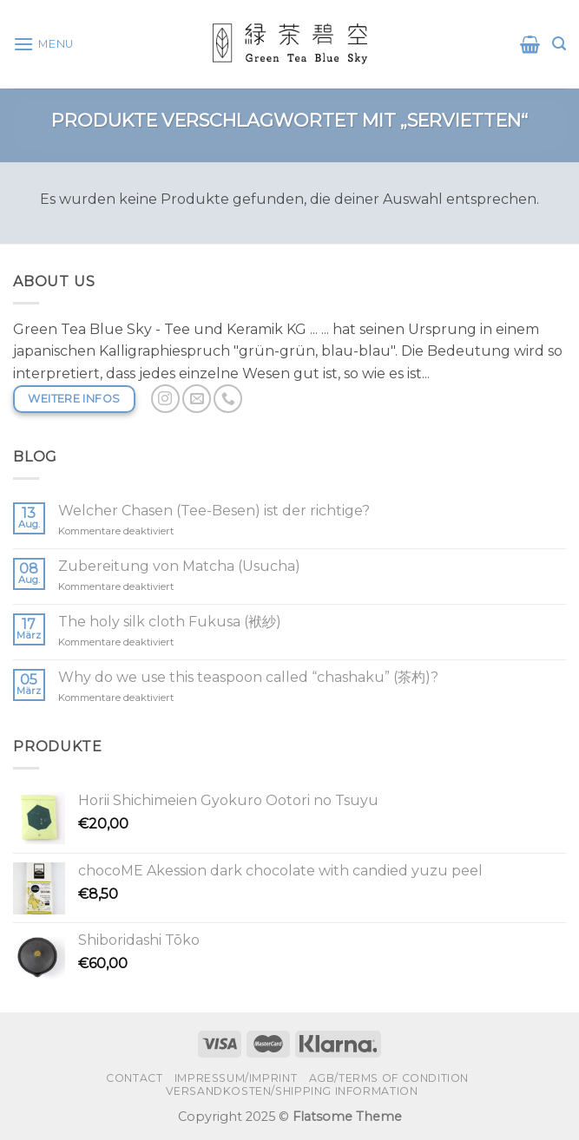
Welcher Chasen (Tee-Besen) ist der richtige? (214, 510)
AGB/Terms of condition (389, 1077)
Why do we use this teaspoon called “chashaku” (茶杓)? (248, 677)
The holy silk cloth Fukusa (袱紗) (169, 621)
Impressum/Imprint (235, 1077)
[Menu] (43, 44)
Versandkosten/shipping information (292, 1090)
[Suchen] (559, 44)
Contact (134, 1077)
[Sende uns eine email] (196, 398)
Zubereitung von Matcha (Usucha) (179, 566)
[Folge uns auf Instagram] (165, 398)
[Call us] (228, 398)
